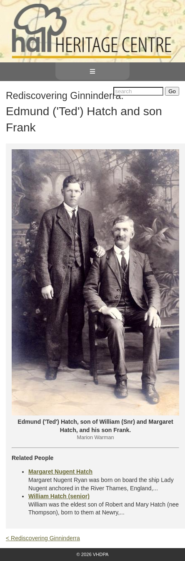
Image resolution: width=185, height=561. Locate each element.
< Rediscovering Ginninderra (43, 538)
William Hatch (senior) (59, 496)
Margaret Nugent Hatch (60, 471)
